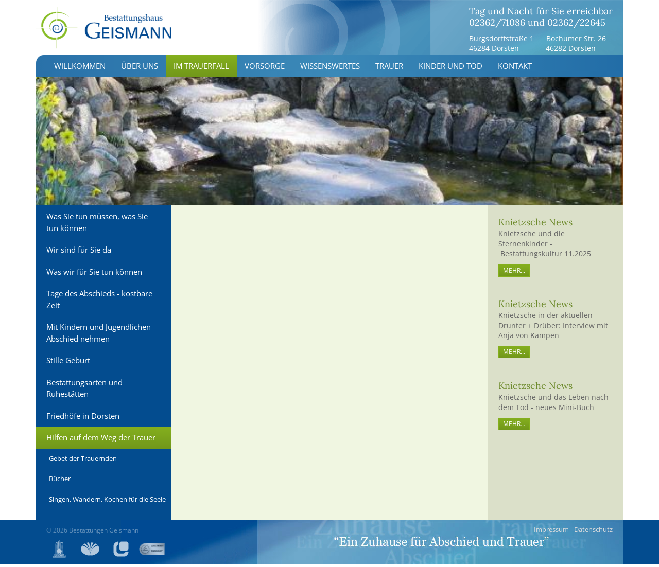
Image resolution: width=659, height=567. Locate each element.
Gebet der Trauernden (83, 461)
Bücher (60, 481)
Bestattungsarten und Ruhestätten (84, 391)
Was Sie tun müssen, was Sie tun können (97, 225)
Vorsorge (265, 69)
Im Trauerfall (201, 69)
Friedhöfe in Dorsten (82, 419)
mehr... (514, 273)
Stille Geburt (68, 363)
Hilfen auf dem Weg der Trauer (100, 440)
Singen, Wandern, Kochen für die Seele (107, 502)
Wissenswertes (330, 69)
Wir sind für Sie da (78, 252)
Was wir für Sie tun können (94, 275)
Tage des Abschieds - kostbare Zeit (99, 302)
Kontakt (515, 69)
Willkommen (80, 69)
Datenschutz (593, 532)
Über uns (139, 69)
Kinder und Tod (450, 69)
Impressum (551, 532)
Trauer (389, 69)
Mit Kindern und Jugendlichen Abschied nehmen (98, 336)
